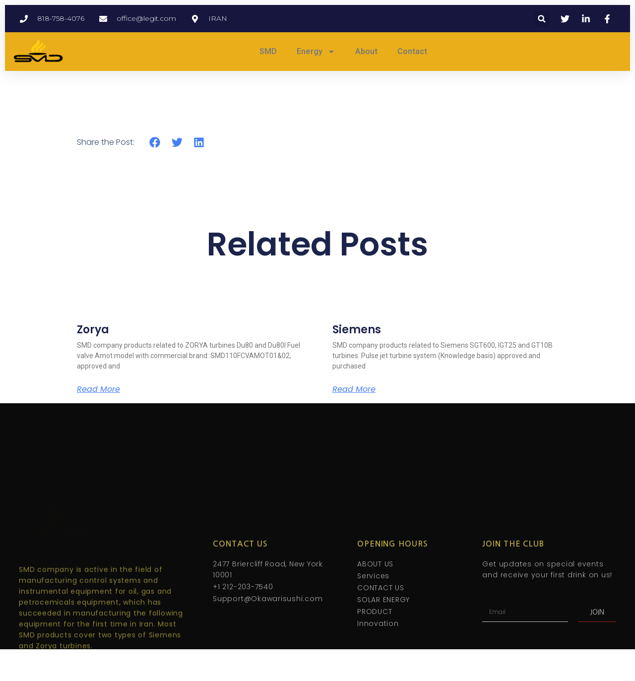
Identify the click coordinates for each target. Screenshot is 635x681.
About (366, 51)
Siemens (356, 329)
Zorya (93, 329)
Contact (412, 51)
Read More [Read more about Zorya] (98, 389)
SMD (268, 51)
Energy (316, 52)
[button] (542, 18)
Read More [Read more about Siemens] (354, 389)
